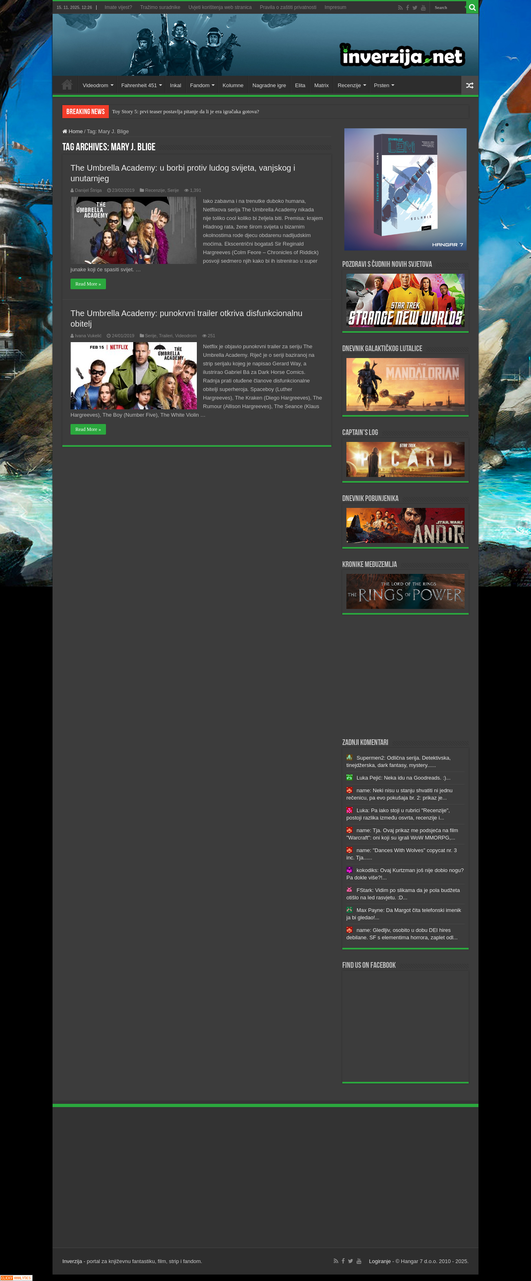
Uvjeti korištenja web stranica (219, 7)
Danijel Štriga (88, 190)
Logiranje (380, 1261)
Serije (173, 190)
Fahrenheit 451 (139, 85)
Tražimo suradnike (160, 7)
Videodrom (95, 85)
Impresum (335, 7)
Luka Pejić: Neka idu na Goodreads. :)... (404, 778)
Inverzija (72, 1261)
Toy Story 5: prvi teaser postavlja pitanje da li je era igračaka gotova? (185, 111)
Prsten (382, 85)
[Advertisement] (405, 676)
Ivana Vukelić (88, 335)
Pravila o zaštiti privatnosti (288, 7)
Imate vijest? (118, 7)
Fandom (200, 85)
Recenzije (349, 85)
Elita (300, 85)
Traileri (165, 335)
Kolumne (233, 85)
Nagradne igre (269, 85)
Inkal (175, 85)
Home (67, 84)
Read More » (88, 284)
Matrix (321, 85)
